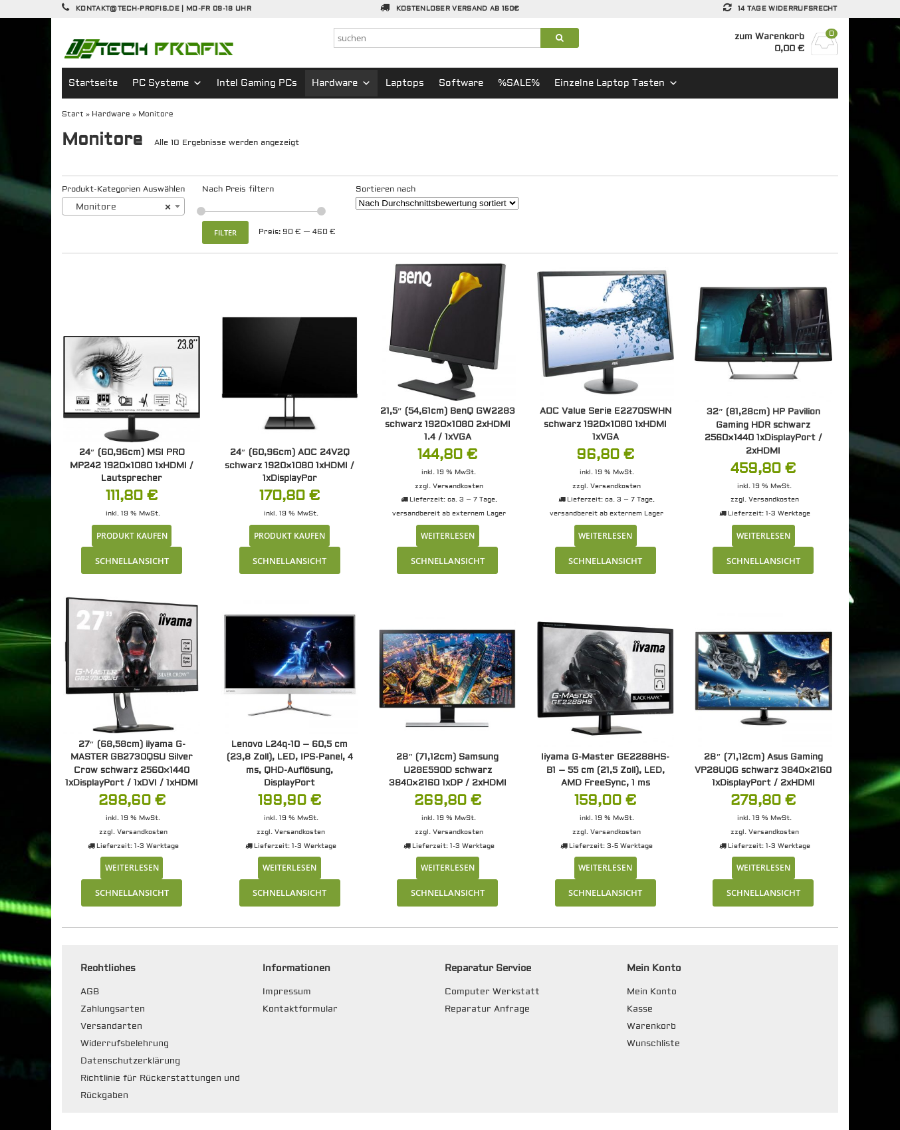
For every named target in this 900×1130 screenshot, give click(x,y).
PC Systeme (167, 83)
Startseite (93, 83)
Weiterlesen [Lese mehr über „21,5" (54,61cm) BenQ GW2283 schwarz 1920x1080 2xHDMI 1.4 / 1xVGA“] (448, 535)
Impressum (287, 991)
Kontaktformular (300, 1009)
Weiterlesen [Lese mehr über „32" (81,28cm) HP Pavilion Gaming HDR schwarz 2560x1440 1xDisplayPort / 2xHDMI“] (763, 535)
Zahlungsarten (112, 1009)
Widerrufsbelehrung (124, 1043)
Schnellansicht (132, 561)
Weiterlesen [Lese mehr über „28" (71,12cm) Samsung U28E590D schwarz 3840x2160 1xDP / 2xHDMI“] (448, 867)
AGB (89, 991)
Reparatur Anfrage (487, 1009)
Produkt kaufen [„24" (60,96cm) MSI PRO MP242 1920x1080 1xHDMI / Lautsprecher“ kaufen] (132, 535)
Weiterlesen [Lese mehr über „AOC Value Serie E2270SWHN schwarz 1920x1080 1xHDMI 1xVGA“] (605, 535)
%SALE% (519, 83)
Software (461, 83)
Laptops (405, 83)
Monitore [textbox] (119, 207)
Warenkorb (651, 1026)
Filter (225, 232)
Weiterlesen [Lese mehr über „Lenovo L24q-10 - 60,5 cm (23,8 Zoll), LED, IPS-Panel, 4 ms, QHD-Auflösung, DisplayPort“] (289, 867)
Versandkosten (458, 486)
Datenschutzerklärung (130, 1061)
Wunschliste (653, 1043)
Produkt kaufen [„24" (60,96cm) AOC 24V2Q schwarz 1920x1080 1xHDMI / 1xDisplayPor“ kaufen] (289, 535)
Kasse (640, 1009)
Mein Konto (652, 991)
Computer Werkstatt (492, 991)
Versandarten (111, 1026)
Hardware (341, 83)
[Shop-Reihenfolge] (437, 203)
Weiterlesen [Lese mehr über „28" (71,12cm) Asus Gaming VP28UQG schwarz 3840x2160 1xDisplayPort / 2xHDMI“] (763, 867)
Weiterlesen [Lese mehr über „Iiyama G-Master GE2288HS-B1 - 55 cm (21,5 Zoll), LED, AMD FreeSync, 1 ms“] (605, 867)
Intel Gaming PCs (257, 83)
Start (73, 114)
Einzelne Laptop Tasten (616, 83)
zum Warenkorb (769, 37)
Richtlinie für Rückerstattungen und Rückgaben (160, 1087)
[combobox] (123, 206)
